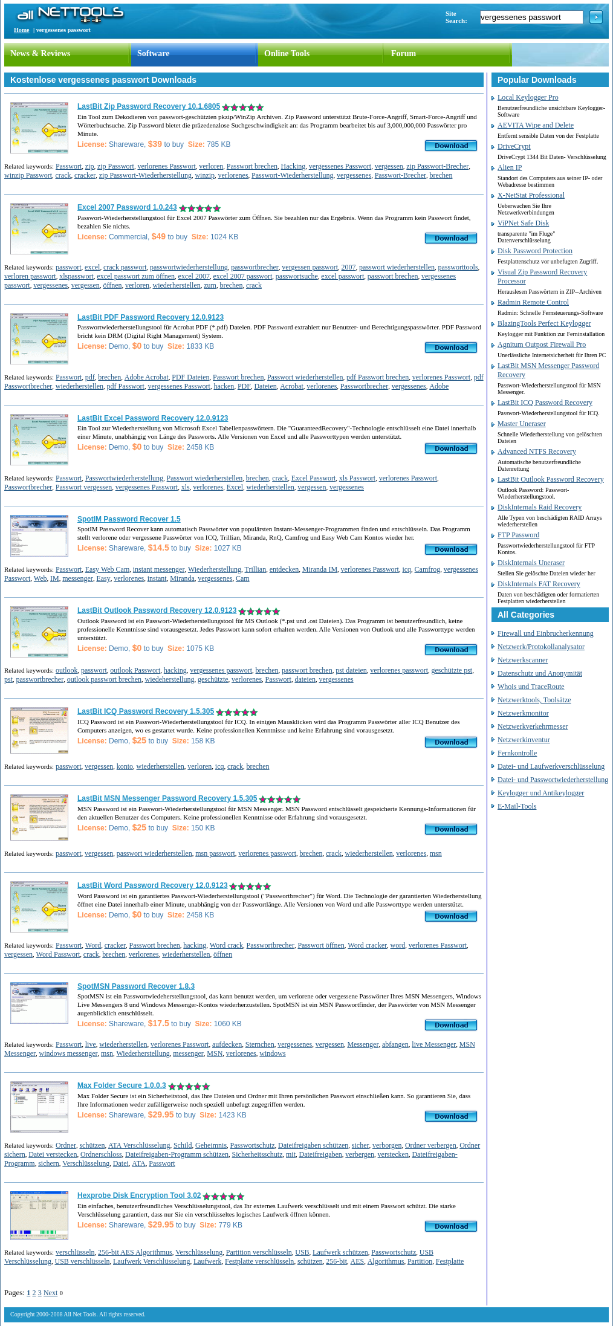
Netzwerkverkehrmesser (533, 726)
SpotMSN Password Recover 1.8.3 (136, 986)
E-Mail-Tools (517, 806)
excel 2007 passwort (242, 276)
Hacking (293, 166)
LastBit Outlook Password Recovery (551, 479)
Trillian (256, 569)
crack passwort (125, 267)
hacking (175, 670)
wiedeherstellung (169, 679)
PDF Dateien (190, 377)
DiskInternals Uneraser (531, 562)
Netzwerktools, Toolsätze (534, 700)
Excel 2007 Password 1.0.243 (127, 207)
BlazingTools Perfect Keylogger (544, 323)
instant (157, 578)
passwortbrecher (255, 267)
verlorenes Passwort (166, 166)
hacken (223, 386)
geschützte (213, 679)
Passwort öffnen (320, 945)
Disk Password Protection (535, 251)
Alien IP (510, 167)
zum (210, 285)
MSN (214, 1053)
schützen (92, 1145)
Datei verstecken (52, 1154)
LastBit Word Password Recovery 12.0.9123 (152, 885)
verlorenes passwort (399, 670)
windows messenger (68, 1053)
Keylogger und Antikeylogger (541, 793)
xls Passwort (357, 478)
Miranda (182, 578)
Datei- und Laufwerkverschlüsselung (551, 766)
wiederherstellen (176, 285)
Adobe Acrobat (147, 377)
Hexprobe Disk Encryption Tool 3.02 (139, 1195)
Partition (419, 1261)
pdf (90, 377)
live (90, 1044)
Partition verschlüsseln (259, 1252)
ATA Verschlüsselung (139, 1145)
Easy (103, 578)
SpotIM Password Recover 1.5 (129, 519)
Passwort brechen (252, 166)
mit (291, 1154)
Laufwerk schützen (340, 1252)
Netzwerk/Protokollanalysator (541, 646)
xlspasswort (76, 276)
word (398, 945)
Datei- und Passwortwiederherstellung (553, 779)
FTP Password (518, 535)
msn (436, 853)
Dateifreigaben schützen (313, 1145)
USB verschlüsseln (82, 1261)
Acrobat (291, 386)
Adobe (439, 386)
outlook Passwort (135, 670)
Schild (183, 1145)
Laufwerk (207, 1261)
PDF (244, 386)
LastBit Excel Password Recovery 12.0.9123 (152, 418)
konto (125, 766)
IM (54, 578)
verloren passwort (30, 276)
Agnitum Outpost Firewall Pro (542, 344)
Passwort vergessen (84, 487)
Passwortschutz (252, 1145)
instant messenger (159, 569)
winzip (205, 175)
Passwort (69, 166)
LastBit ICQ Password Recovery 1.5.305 (145, 711)
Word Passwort (58, 954)
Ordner (66, 1145)
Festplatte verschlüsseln (259, 1261)
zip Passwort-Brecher (437, 166)
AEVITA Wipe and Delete (536, 125)
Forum (403, 53)
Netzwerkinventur (524, 740)
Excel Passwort (313, 478)
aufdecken (227, 1044)
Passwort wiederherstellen (305, 377)
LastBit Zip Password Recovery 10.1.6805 (148, 106)
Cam (243, 578)
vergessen (389, 166)
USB (302, 1252)
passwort (69, 267)
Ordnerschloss (101, 1154)
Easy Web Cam (107, 569)
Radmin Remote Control (533, 302)
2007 (349, 267)
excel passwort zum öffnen (136, 276)
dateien (305, 679)
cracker (85, 175)
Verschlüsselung (85, 1163)
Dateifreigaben (320, 1154)
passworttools (458, 267)
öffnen (112, 285)
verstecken (393, 1154)
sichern (48, 1163)
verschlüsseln (75, 1252)
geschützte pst (451, 670)
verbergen (359, 1154)
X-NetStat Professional (531, 195)
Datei (121, 1163)
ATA (138, 1163)
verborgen (386, 1145)
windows (272, 1053)
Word (93, 945)
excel (92, 267)
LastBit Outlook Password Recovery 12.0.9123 (156, 610)
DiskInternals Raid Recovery (540, 507)
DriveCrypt (514, 146)
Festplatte (450, 1261)
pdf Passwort (125, 386)
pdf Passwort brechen (377, 377)
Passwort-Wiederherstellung (292, 175)
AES (358, 1261)
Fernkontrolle (517, 753)
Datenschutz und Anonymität (540, 673)
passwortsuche (297, 276)
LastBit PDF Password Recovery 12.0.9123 (150, 317)
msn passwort (215, 853)
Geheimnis (211, 1145)
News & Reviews (40, 53)
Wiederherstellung (214, 569)
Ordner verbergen (430, 1145)
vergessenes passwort (221, 670)
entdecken (284, 569)
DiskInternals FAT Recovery (539, 584)
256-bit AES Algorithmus (135, 1252)
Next (50, 1293)
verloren (211, 166)
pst (8, 679)
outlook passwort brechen (104, 679)
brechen (440, 175)
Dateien (265, 386)
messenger (77, 578)
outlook (67, 670)
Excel (235, 487)
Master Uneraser (522, 423)
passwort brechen (393, 276)
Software (153, 53)
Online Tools (287, 53)
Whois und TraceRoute (531, 686)
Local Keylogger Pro (528, 97)
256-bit (336, 1261)
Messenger (362, 1044)
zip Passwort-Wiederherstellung (145, 175)
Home (22, 30)
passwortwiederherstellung (189, 267)
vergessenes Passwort (340, 166)
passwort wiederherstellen (397, 267)
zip (89, 166)
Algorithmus (386, 1261)
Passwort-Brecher (400, 175)
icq (406, 569)
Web (40, 578)
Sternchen (259, 1044)
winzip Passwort (28, 175)
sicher (360, 1145)
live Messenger (434, 1044)
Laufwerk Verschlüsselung (151, 1261)
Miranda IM (319, 569)
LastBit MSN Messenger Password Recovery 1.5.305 (167, 798)
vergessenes (354, 175)
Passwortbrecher (364, 386)
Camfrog (428, 569)
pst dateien (351, 670)
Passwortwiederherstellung (124, 478)
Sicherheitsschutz (257, 1154)
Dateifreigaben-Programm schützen (177, 1154)
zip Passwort (115, 166)
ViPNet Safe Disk (523, 223)
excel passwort (342, 276)
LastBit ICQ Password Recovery (545, 402)
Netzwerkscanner (523, 660)
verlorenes (233, 175)
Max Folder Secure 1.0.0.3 (121, 1085)
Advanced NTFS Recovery (537, 451)
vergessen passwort (310, 267)
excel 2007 (194, 276)
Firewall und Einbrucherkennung (546, 633)
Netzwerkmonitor (523, 713)
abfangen (395, 1044)
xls (185, 487)
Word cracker (367, 945)
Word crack (226, 945)
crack (63, 175)
